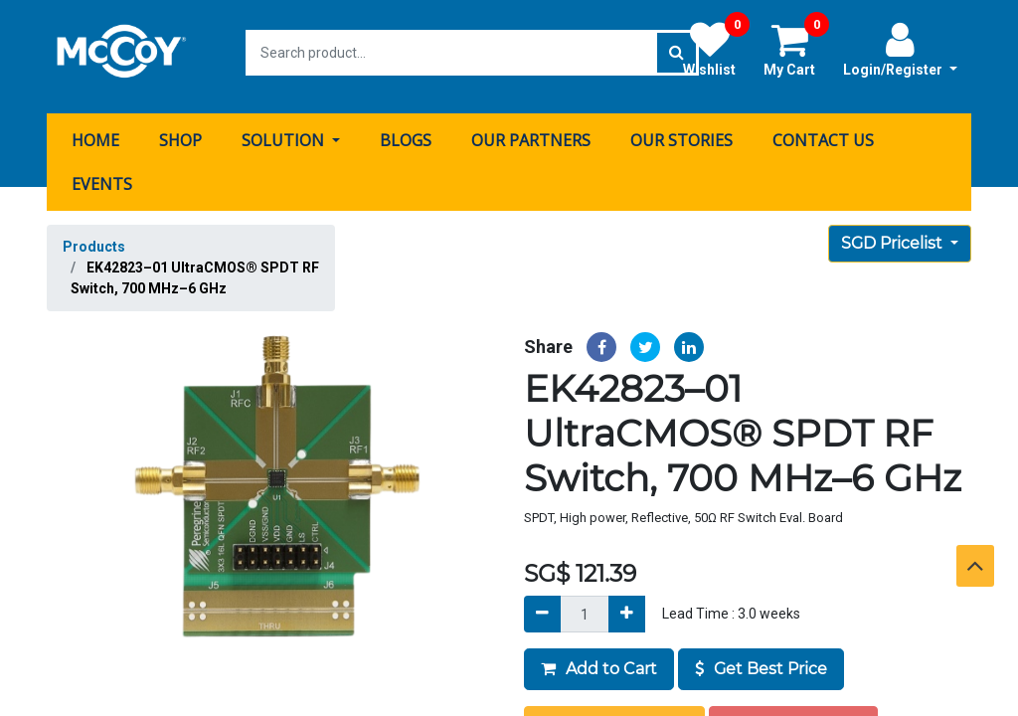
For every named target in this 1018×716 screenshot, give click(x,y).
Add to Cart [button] (599, 660)
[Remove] (542, 606)
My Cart (796, 49)
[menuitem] (95, 132)
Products (94, 239)
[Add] (626, 606)
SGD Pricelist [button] (893, 235)
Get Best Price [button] (761, 660)
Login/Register (900, 49)
